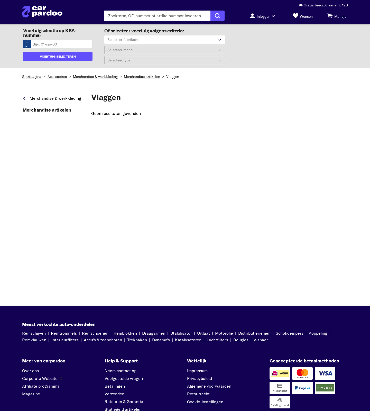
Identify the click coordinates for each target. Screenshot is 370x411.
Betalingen (115, 386)
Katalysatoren (188, 339)
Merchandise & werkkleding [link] (55, 98)
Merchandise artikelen (142, 76)
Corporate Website (42, 378)
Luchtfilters (217, 339)
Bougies (240, 339)
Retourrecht (198, 393)
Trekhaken (137, 339)
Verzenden (114, 393)
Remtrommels (64, 333)
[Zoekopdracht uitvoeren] (217, 16)
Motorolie (224, 333)
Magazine (31, 393)
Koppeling (318, 333)
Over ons (30, 370)
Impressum (197, 370)
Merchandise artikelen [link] (47, 110)
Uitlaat (203, 333)
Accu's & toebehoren (103, 339)
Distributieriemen (254, 333)
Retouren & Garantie (124, 401)
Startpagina (31, 76)
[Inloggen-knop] (264, 16)
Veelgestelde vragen (124, 378)
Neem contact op (120, 370)
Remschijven (34, 333)
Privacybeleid (199, 378)
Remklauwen (34, 339)
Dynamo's (161, 339)
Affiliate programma (41, 386)
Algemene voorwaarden (209, 386)
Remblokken (125, 333)
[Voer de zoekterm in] (157, 16)
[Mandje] (337, 16)
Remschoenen (95, 333)
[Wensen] (302, 16)
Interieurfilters (65, 339)
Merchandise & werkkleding (95, 76)
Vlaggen (172, 76)
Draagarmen (153, 333)
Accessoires (57, 76)
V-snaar (261, 339)
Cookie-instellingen (205, 401)
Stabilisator (181, 333)
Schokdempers (289, 333)
